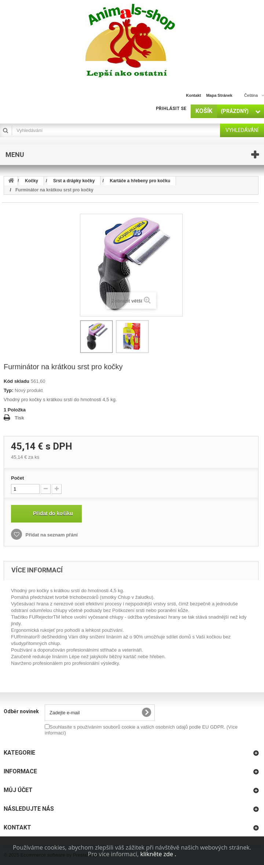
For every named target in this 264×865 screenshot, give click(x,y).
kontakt (193, 95)
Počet (17, 478)
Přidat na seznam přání (51, 535)
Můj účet (18, 790)
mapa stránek (219, 95)
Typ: (8, 390)
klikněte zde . (158, 854)
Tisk (19, 418)
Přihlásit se (171, 108)
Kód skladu (16, 381)
